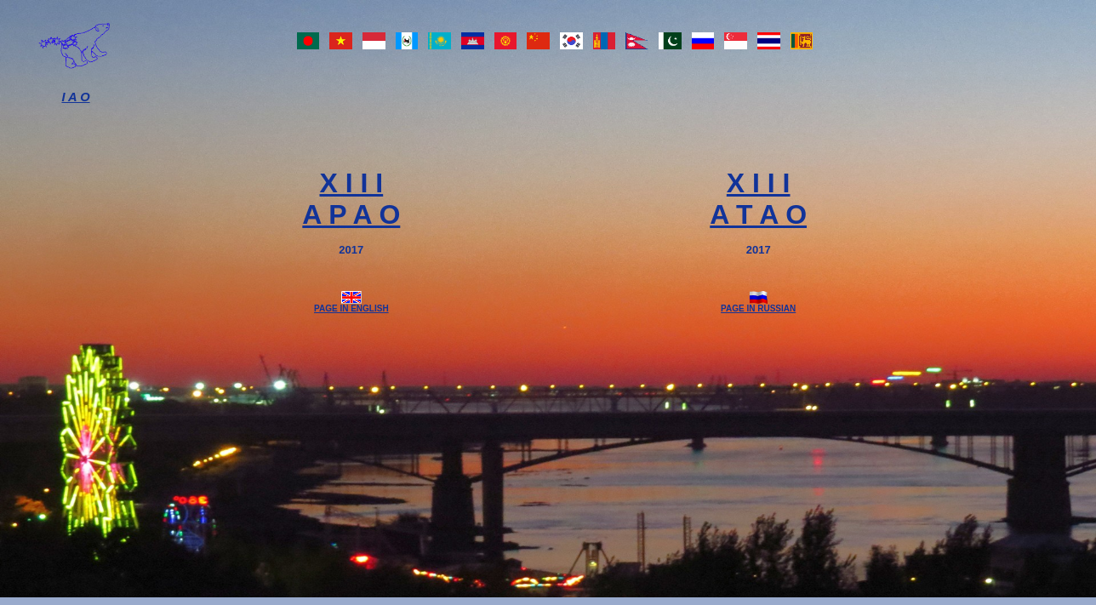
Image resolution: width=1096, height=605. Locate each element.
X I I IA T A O (758, 199)
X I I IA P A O (351, 199)
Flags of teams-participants (555, 45)
